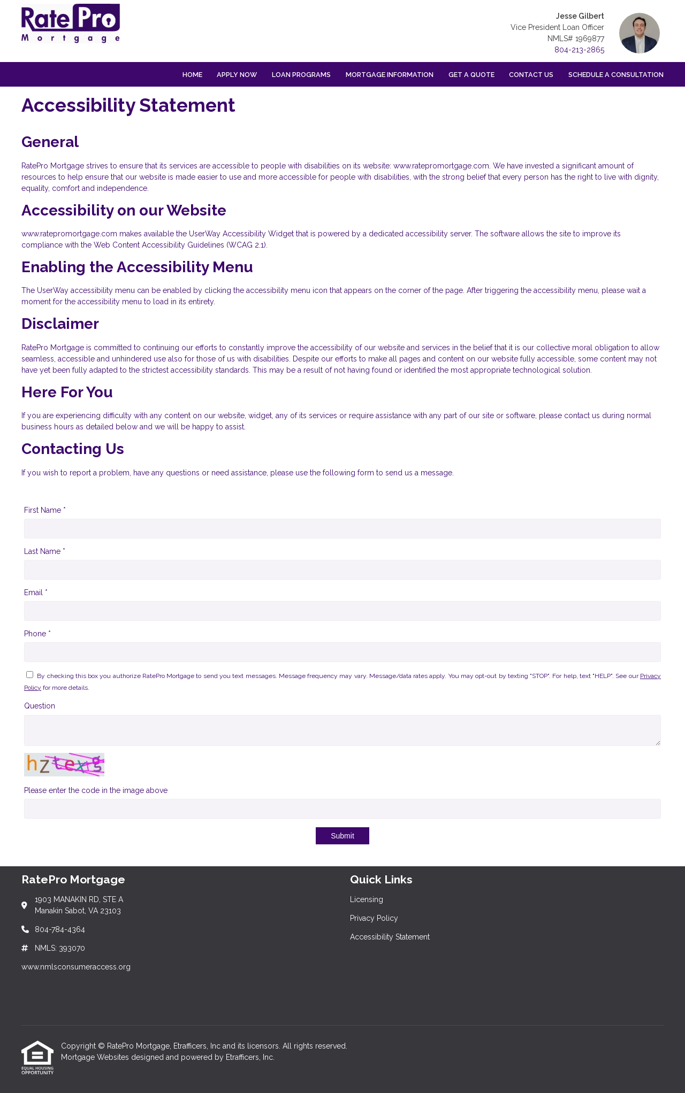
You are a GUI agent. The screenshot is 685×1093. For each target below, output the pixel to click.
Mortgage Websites (96, 1057)
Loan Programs (301, 75)
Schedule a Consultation (616, 75)
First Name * (45, 510)
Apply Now (237, 75)
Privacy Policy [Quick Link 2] (374, 918)
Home (192, 75)
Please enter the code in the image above (96, 790)
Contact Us (531, 75)
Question (39, 706)
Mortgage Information (389, 75)
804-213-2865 (579, 49)
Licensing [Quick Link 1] (366, 899)
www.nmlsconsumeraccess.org (76, 967)
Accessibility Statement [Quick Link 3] (390, 937)
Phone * (37, 633)
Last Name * (44, 551)
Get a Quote (471, 75)
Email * (36, 592)
